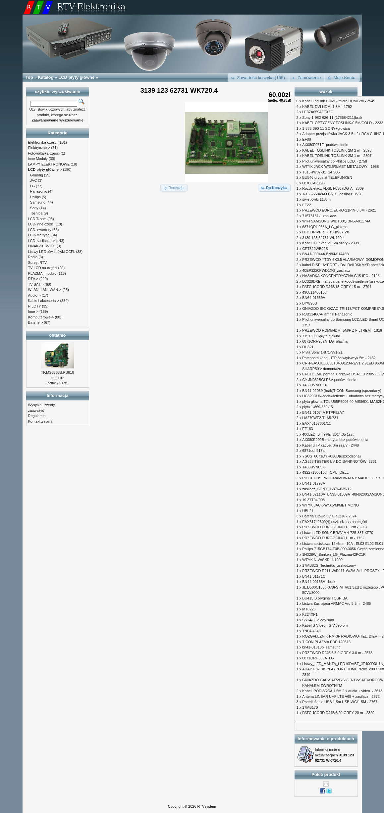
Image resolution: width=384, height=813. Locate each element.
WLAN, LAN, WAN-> (45, 290)
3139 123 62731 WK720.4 (323, 238)
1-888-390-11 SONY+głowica (326, 128)
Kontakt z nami (40, 421)
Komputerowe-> (41, 317)
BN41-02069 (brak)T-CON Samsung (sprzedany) (341, 391)
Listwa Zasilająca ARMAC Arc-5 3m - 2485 (336, 603)
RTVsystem (206, 806)
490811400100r (315, 292)
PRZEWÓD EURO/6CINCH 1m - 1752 (333, 538)
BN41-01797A (313, 483)
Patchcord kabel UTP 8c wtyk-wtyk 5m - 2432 (339, 358)
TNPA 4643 (311, 631)
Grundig (36, 175)
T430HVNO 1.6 (314, 385)
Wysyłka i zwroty (41, 405)
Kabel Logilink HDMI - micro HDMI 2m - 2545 (338, 101)
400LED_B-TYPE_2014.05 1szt (328, 434)
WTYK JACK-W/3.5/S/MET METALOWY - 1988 (340, 166)
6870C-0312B (313, 183)
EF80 (306, 139)
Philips (35, 197)
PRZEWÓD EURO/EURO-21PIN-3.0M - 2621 (339, 210)
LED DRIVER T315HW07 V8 (325, 232)
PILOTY (34, 306)
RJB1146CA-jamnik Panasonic (327, 314)
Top (29, 77)
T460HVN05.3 (313, 467)
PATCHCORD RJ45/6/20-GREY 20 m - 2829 (338, 713)
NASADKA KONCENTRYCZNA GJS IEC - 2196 (340, 276)
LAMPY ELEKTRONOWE (49, 164)
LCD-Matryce (39, 235)
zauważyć (36, 410)
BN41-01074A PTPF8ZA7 (323, 412)
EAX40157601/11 (316, 423)
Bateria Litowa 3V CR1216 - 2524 (329, 516)
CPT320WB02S (315, 249)
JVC (33, 180)
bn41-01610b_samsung (321, 647)
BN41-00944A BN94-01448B (325, 254)
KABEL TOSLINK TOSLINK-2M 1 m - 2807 (336, 156)
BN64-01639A (313, 298)
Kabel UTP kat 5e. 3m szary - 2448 (330, 445)
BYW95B (309, 303)
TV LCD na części (42, 268)
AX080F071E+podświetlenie (325, 145)
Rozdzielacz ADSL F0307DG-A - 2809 (332, 188)
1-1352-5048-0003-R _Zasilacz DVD (331, 194)
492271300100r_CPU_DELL (325, 472)
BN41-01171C (313, 576)
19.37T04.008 (313, 500)
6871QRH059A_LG (318, 658)
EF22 (306, 205)
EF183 (307, 429)
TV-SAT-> (36, 284)
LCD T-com (37, 219)
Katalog (46, 77)
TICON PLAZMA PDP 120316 (326, 642)
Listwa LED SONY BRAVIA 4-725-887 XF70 (337, 533)
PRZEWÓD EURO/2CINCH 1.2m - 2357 (334, 527)
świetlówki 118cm (316, 199)
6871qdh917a (313, 451)
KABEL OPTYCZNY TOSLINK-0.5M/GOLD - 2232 (342, 123)
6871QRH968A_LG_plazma (325, 227)
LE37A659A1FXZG (317, 112)
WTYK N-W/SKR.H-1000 (322, 560)
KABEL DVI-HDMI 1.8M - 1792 (327, 107)
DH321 (307, 347)
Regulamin (37, 416)
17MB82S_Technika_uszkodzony (329, 565)
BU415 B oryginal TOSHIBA (325, 598)
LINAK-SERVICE (42, 246)
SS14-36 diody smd (318, 620)
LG (32, 186)
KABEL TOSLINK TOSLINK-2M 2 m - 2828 (336, 150)
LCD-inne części (41, 224)
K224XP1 (309, 614)
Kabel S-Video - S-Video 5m (325, 625)
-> (45, 169)
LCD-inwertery (39, 230)
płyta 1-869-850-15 (317, 407)
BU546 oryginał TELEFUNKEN (327, 177)
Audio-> (34, 295)
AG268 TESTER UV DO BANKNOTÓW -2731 (339, 461)
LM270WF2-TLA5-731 (320, 418)
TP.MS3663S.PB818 (57, 372)
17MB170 (310, 707)
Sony (34, 208)
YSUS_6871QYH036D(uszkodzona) (331, 456)
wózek (325, 91)
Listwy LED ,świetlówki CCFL (51, 252)
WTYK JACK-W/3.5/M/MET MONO (330, 505)
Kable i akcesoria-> (43, 301)
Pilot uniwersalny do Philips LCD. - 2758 (334, 161)
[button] (259, 77)
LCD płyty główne (76, 77)
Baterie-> (35, 322)
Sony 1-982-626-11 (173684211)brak (332, 118)
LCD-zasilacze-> (41, 241)
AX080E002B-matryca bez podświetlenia (335, 440)
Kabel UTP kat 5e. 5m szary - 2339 (330, 243)
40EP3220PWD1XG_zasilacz (326, 270)
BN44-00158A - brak (318, 582)
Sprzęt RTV (37, 262)
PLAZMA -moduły (42, 273)
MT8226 (308, 609)
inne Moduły (38, 159)
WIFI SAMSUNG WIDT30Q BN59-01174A (336, 221)
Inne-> (33, 311)
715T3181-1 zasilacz (319, 216)
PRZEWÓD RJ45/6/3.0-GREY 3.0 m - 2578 (337, 653)
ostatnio (57, 335)
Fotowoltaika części (44, 153)
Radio (33, 257)
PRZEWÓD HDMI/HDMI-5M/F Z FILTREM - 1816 (342, 330)
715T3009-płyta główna (321, 336)
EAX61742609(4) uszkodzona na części (334, 522)
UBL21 (307, 511)
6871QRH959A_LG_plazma (325, 341)
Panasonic (38, 191)
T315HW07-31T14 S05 (321, 172)
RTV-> (33, 279)
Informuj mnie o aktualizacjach (334, 754)
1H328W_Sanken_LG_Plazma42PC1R (333, 554)
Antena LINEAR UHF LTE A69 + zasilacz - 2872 (341, 696)
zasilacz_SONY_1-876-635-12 (327, 489)
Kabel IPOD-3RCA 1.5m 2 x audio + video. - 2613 (342, 691)
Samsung (37, 202)
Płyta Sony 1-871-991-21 (322, 352)
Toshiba (36, 213)
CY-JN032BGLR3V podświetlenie (329, 380)
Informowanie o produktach (326, 738)
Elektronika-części (43, 142)
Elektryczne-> (39, 148)
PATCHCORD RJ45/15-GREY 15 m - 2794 (336, 287)
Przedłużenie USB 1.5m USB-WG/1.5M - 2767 (339, 702)
